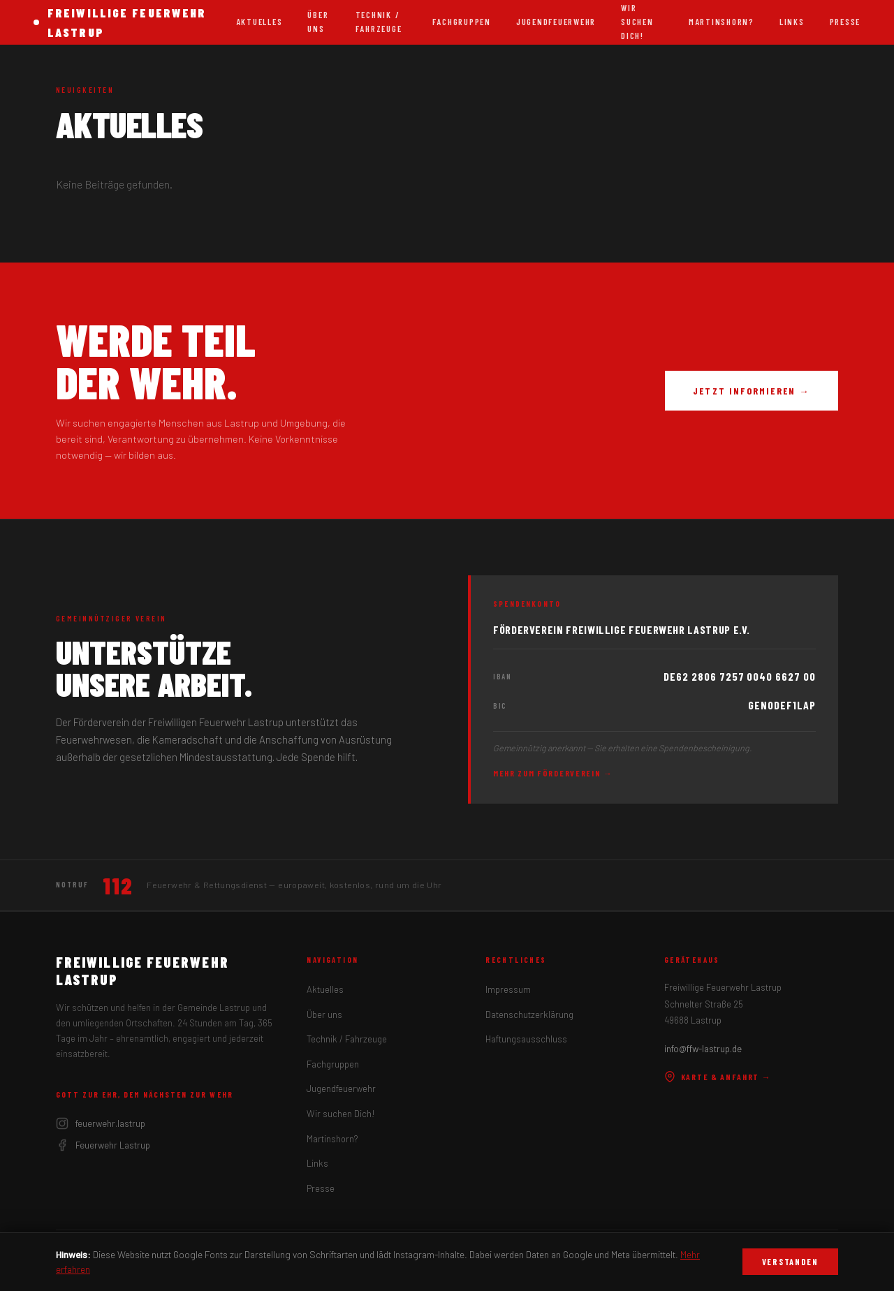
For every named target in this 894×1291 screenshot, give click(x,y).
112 (118, 885)
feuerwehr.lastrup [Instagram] (100, 1123)
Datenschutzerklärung (529, 1014)
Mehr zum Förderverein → (553, 773)
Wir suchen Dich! (341, 1113)
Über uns (317, 22)
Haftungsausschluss (526, 1039)
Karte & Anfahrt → (718, 1076)
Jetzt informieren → (751, 391)
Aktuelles (259, 22)
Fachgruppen (461, 22)
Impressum (508, 989)
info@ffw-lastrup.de (703, 1048)
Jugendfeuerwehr (556, 22)
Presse (845, 22)
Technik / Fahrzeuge (379, 22)
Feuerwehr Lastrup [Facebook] (103, 1145)
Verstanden (790, 1262)
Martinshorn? (721, 22)
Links (792, 22)
